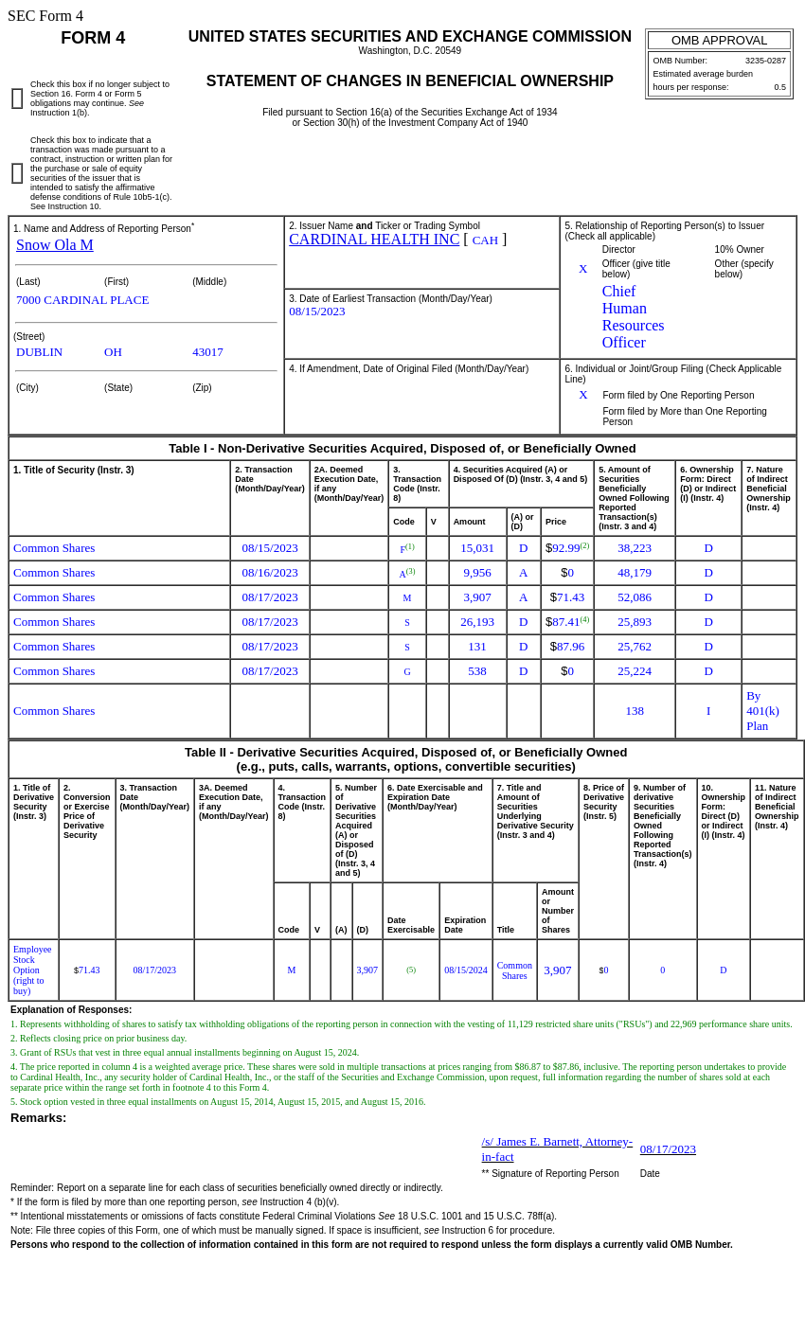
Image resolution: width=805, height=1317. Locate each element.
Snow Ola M (55, 245)
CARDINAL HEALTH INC (374, 239)
